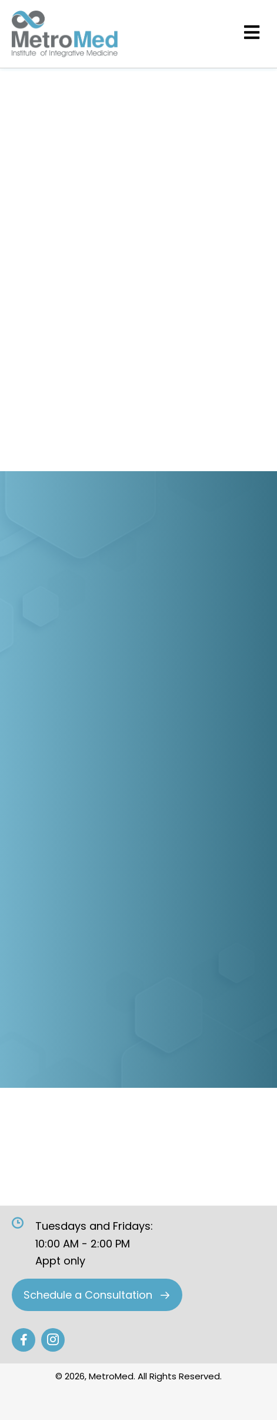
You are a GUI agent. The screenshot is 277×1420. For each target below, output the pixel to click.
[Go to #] (23, 1340)
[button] (97, 1295)
